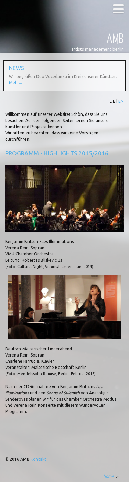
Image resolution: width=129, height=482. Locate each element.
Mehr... (15, 82)
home (108, 476)
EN (121, 101)
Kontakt (38, 459)
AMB (115, 38)
